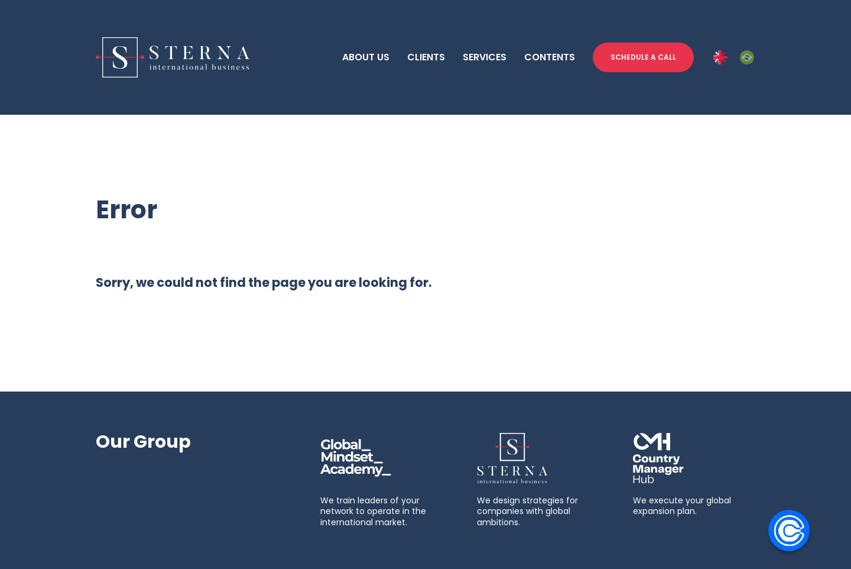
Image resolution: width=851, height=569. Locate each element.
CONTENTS (549, 57)
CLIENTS (426, 57)
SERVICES (484, 57)
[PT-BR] (747, 57)
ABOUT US (365, 57)
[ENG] (720, 57)
